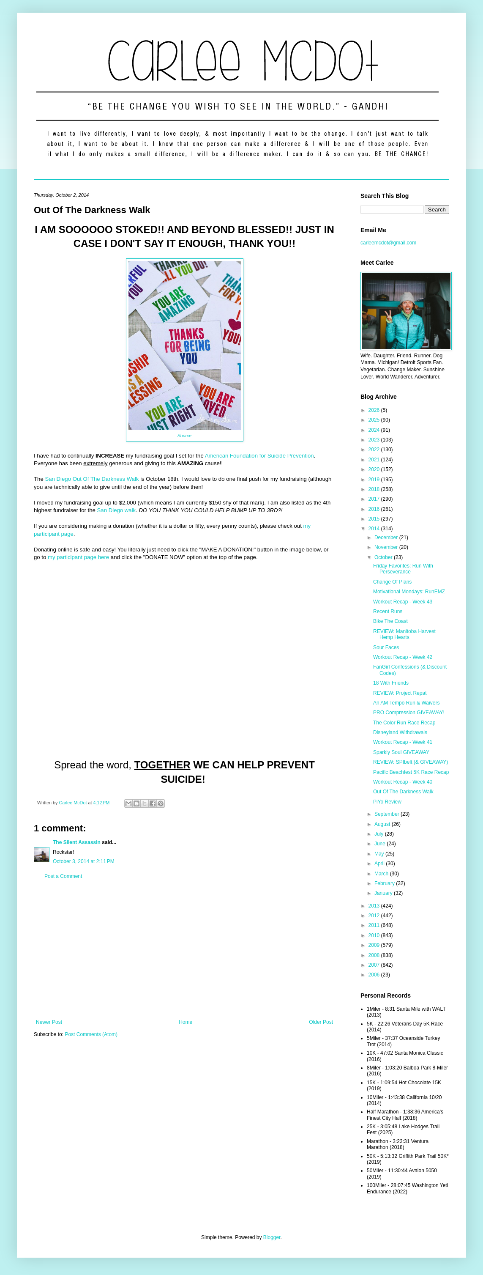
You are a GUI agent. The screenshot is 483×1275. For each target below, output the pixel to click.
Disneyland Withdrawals (400, 732)
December (386, 537)
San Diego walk (116, 510)
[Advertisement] (184, 949)
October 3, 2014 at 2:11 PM (84, 861)
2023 (374, 440)
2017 (374, 499)
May (379, 854)
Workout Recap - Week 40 (402, 782)
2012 (374, 916)
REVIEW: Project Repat (400, 693)
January (384, 893)
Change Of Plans (392, 582)
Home (185, 1022)
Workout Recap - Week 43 (402, 602)
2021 (374, 460)
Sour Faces (386, 647)
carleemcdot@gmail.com (388, 243)
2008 (374, 955)
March (382, 874)
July (379, 834)
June (380, 844)
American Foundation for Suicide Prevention (259, 455)
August (383, 824)
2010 (374, 935)
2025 (374, 420)
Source (184, 435)
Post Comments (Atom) (91, 1034)
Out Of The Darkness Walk (403, 792)
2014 (374, 529)
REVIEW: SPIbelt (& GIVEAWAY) (410, 762)
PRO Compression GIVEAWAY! (409, 713)
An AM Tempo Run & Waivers (406, 703)
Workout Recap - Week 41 (402, 742)
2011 (374, 925)
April (380, 863)
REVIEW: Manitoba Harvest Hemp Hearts (404, 634)
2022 (374, 449)
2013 (374, 906)
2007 (374, 965)
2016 (374, 509)
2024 (374, 430)
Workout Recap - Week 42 (402, 657)
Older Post (321, 1022)
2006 (374, 975)
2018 (374, 489)
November (386, 547)
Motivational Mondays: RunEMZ (409, 592)
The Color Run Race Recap (404, 723)
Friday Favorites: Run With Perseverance (403, 569)
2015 (374, 519)
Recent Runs (387, 611)
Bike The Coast (390, 621)
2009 (374, 945)
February (385, 883)
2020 (374, 469)
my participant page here (78, 557)
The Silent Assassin (77, 842)
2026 (374, 410)
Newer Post (49, 1022)
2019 (374, 480)
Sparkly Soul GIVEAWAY (401, 752)
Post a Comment (63, 876)
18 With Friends (391, 683)
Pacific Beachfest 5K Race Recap (411, 772)
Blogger (272, 1237)
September (387, 814)
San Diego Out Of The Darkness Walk (92, 479)
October (384, 557)
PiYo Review (387, 802)
